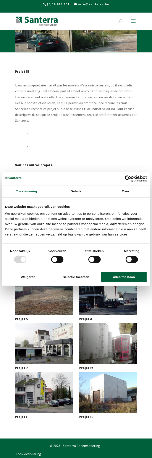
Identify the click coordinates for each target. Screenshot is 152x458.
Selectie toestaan (76, 277)
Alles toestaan (124, 277)
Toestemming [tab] (26, 191)
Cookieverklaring (28, 454)
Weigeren (28, 277)
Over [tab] (125, 191)
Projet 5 (21, 319)
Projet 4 (85, 319)
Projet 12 (86, 368)
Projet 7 (21, 368)
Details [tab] (76, 191)
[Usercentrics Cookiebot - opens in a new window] (128, 178)
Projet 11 (22, 417)
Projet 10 (86, 417)
